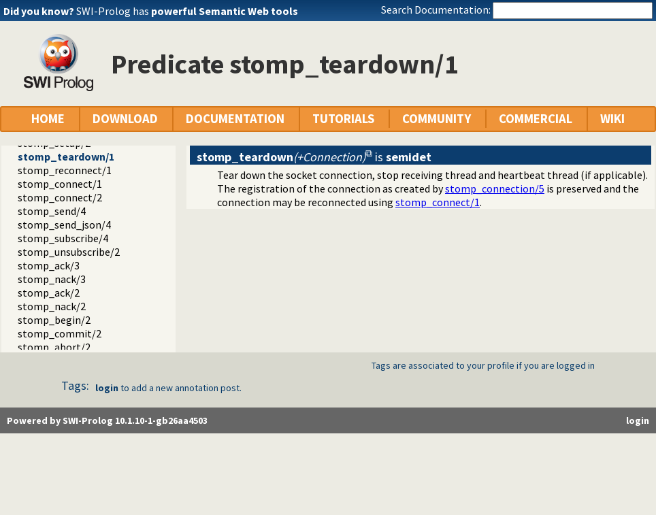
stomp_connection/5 (494, 188)
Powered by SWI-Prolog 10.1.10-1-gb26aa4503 (107, 420)
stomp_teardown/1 (66, 156)
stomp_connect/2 (60, 197)
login (106, 388)
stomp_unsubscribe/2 (69, 252)
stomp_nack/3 (52, 279)
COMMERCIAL (535, 119)
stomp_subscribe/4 (63, 238)
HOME (48, 119)
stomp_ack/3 (49, 265)
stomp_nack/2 (52, 306)
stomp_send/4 (52, 211)
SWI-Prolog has (187, 11)
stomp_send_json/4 (64, 224)
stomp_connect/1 (60, 183)
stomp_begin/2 (54, 320)
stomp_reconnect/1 (65, 170)
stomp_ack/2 (49, 292)
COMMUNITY (436, 119)
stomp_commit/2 (59, 333)
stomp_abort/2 (54, 347)
